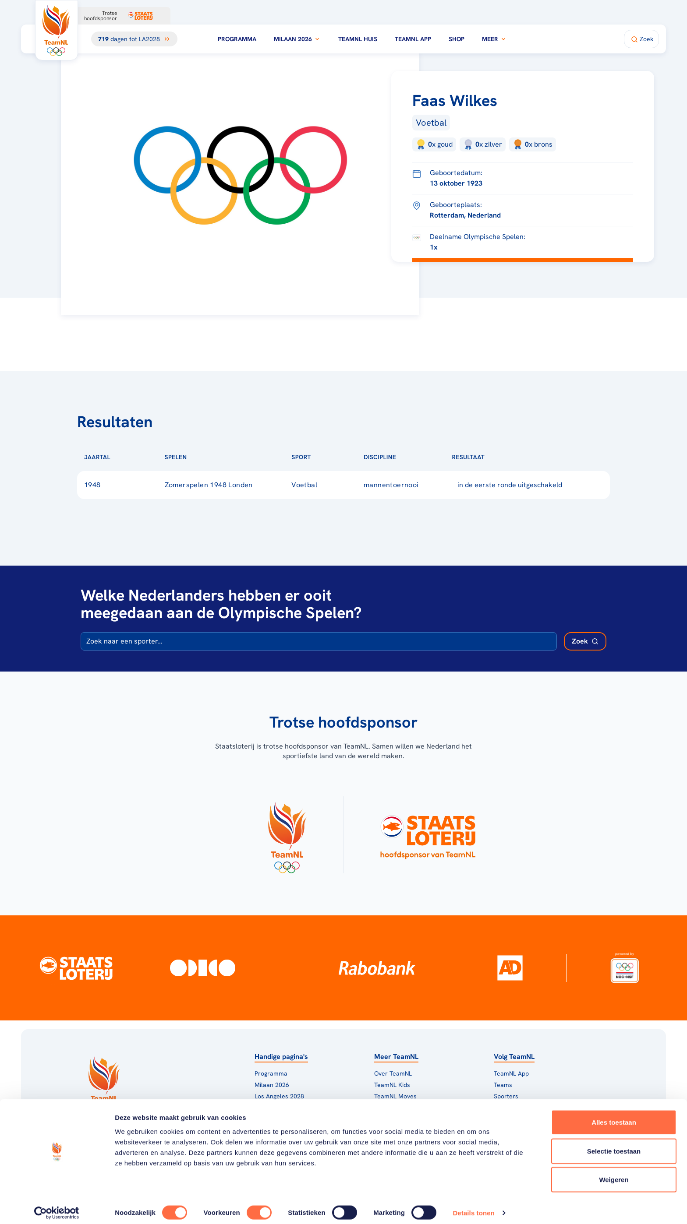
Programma (237, 39)
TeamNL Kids (392, 1085)
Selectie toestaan (614, 1145)
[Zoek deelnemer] (585, 641)
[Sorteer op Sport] (325, 457)
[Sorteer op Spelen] (200, 457)
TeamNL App (413, 39)
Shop (456, 39)
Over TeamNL (393, 1073)
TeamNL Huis (357, 39)
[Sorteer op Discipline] (410, 457)
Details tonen (473, 1206)
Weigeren (613, 1173)
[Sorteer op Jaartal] (124, 457)
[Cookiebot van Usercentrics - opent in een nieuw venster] (56, 1206)
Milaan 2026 (297, 39)
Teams (503, 1085)
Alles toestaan (613, 1116)
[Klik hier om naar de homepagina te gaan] (56, 30)
